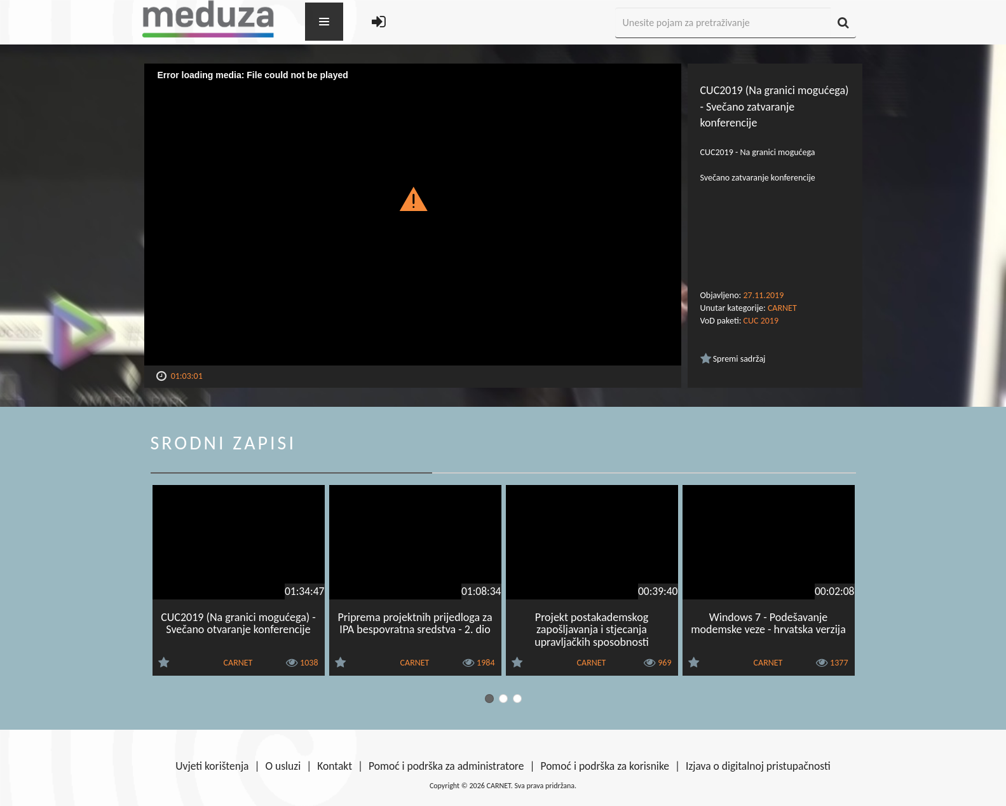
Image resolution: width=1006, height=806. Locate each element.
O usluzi (283, 766)
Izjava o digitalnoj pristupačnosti (758, 766)
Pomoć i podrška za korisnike (604, 766)
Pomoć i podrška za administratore (446, 766)
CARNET (782, 308)
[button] (412, 198)
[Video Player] (412, 214)
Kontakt (334, 766)
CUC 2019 (761, 320)
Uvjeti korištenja (211, 766)
